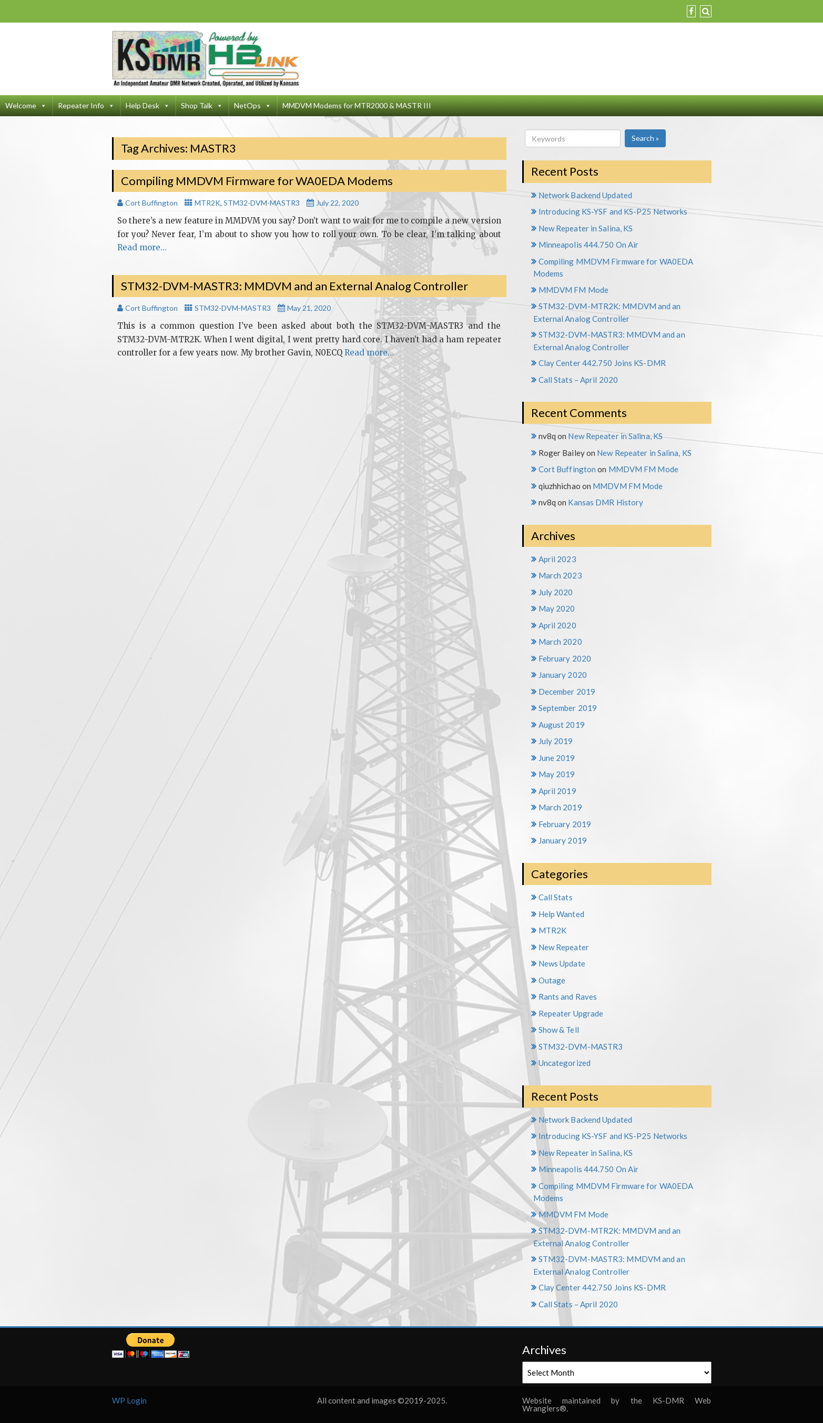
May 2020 (556, 608)
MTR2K (207, 202)
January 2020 (562, 674)
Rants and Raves (567, 996)
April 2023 (557, 559)
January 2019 (562, 840)
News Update (561, 963)
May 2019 (556, 774)
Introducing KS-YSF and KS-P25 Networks (613, 211)
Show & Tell (558, 1029)
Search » (645, 138)
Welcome (26, 105)
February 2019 (564, 824)
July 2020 (555, 592)
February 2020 (564, 658)
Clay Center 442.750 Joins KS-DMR (602, 363)
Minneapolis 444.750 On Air (588, 244)
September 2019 (567, 708)
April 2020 (557, 625)
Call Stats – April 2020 (578, 379)
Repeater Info (86, 105)
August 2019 (561, 724)
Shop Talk (202, 105)
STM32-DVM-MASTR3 (261, 202)
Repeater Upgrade (571, 1013)
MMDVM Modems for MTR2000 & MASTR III (356, 105)
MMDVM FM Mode (573, 289)
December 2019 (566, 691)
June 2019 (556, 758)
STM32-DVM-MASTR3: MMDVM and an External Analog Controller (294, 286)
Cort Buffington (567, 469)
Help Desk (148, 105)
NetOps (252, 105)
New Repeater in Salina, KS (585, 228)
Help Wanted (561, 914)
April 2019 (557, 791)
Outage (552, 980)
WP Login (129, 1400)
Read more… (142, 247)
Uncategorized (564, 1063)
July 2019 (555, 741)
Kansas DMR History (605, 502)
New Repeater (563, 947)
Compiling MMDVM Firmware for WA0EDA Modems (257, 181)
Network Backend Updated (585, 195)
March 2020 (560, 641)
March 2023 (560, 575)
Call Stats (555, 897)
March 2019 (560, 807)
